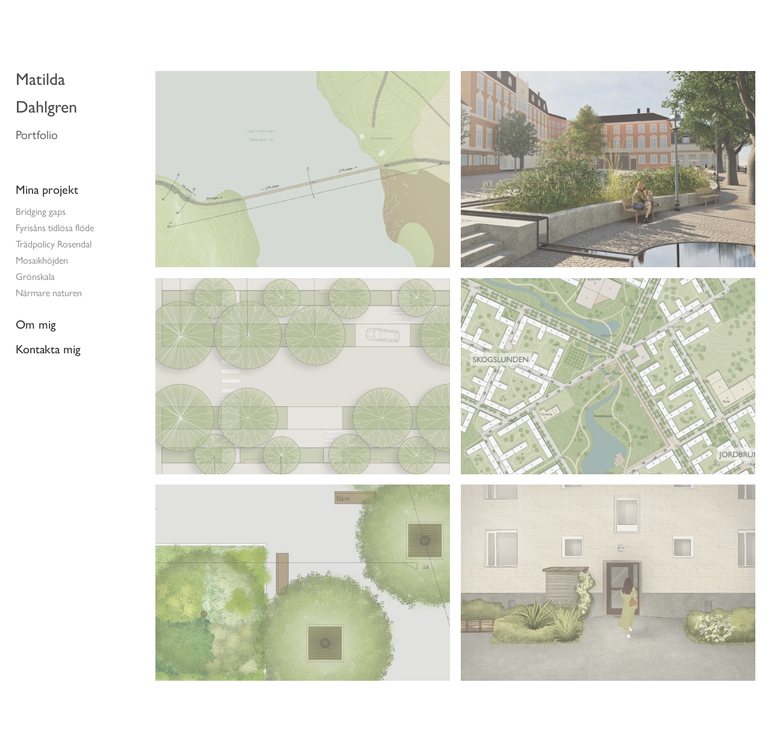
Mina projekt (47, 189)
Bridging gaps (41, 211)
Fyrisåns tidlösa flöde (55, 228)
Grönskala (35, 276)
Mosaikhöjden (42, 260)
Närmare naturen (49, 293)
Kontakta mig (48, 349)
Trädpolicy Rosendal (54, 244)
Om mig (36, 324)
